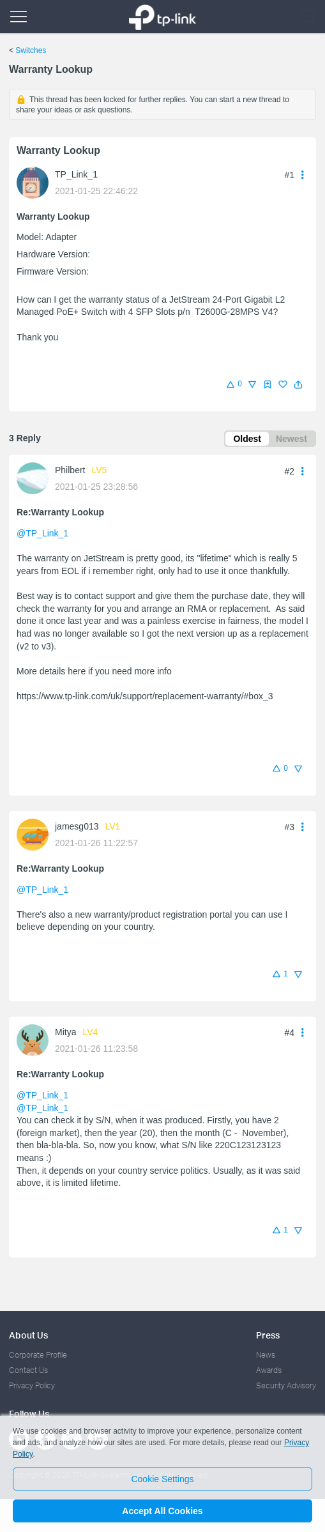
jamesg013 (77, 826)
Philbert (70, 470)
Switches (30, 50)
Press (268, 1335)
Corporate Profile (38, 1355)
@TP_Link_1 (42, 533)
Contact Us (28, 1370)
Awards (269, 1370)
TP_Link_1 (76, 174)
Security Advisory (286, 1385)
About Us (28, 1335)
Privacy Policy (32, 1385)
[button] (298, 384)
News (265, 1355)
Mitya (65, 1032)
